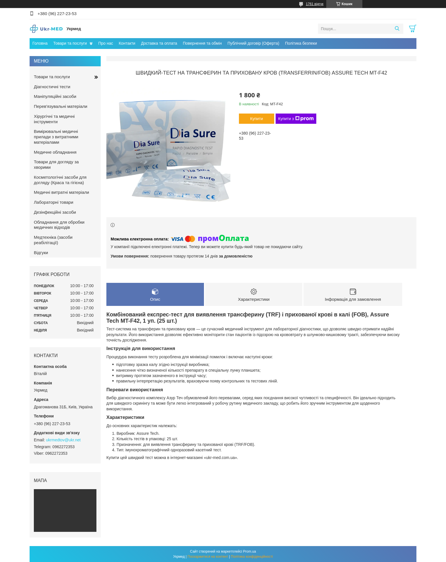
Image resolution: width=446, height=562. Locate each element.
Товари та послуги (70, 43)
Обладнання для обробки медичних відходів (59, 225)
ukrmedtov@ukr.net (63, 440)
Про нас (105, 43)
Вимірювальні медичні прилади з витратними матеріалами (56, 137)
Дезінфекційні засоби (55, 212)
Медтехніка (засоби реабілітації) (53, 240)
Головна (40, 43)
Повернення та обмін (202, 43)
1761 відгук (314, 4)
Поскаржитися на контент (207, 557)
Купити (256, 118)
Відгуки (41, 252)
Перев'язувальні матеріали (60, 106)
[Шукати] (397, 29)
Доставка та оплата (159, 43)
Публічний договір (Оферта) (253, 43)
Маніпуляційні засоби (55, 96)
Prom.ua (249, 551)
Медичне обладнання (55, 152)
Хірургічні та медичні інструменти (54, 119)
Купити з (296, 118)
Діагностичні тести (52, 86)
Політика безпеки (301, 43)
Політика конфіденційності (252, 557)
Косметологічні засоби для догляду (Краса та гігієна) (60, 180)
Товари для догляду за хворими (56, 164)
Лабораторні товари (53, 202)
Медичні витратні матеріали (61, 192)
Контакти (127, 43)
